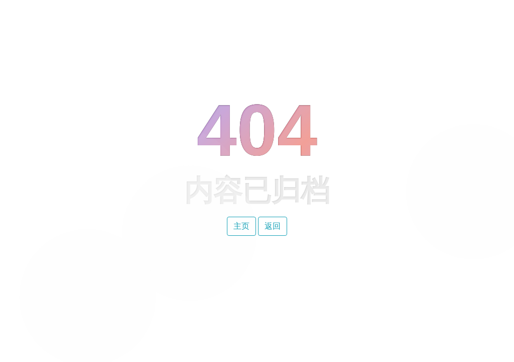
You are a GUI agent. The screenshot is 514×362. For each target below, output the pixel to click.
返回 (273, 226)
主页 (241, 226)
